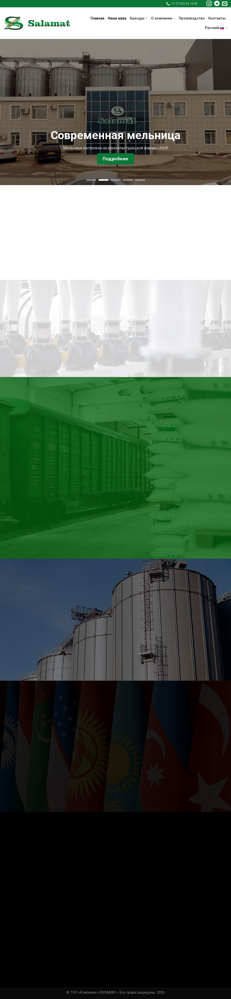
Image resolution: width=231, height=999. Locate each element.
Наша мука (117, 18)
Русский (216, 28)
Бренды (139, 18)
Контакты (217, 18)
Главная (97, 18)
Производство (192, 18)
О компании (163, 18)
